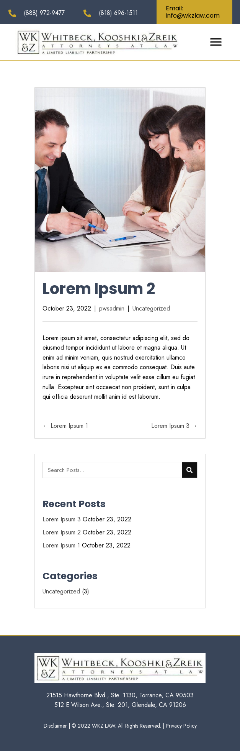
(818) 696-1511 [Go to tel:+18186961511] (118, 12)
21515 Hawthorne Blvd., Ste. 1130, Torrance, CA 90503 (120, 695)
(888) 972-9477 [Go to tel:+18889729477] (44, 12)
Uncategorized (151, 308)
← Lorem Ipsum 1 (65, 425)
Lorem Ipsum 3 (61, 519)
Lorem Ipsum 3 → (174, 425)
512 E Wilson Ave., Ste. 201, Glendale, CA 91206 (120, 704)
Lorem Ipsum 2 (61, 532)
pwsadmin (111, 308)
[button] (194, 12)
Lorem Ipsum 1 (61, 545)
